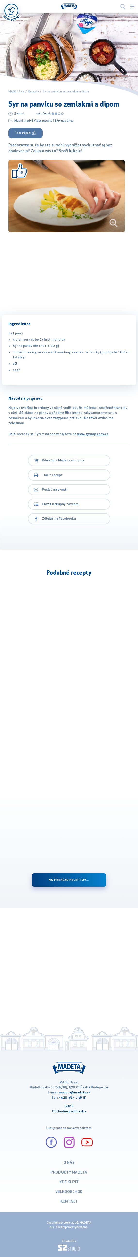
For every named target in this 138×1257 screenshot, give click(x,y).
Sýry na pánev (64, 120)
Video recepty (43, 120)
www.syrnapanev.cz (92, 434)
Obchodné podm (64, 1111)
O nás (69, 1163)
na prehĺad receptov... (69, 880)
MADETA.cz (16, 91)
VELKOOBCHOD (69, 1192)
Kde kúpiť (69, 1182)
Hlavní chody (23, 120)
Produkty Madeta (69, 1173)
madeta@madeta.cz (74, 1092)
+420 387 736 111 (72, 1098)
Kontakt (69, 1202)
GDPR (69, 1106)
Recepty (33, 91)
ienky (81, 1111)
